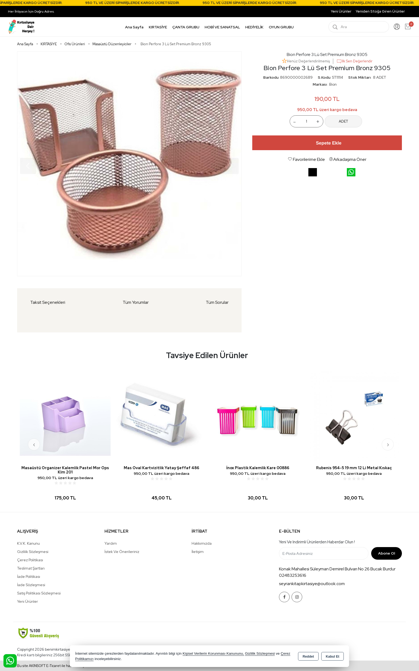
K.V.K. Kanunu (28, 543)
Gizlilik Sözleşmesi (32, 551)
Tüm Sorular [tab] (217, 302)
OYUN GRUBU (281, 27)
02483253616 (292, 575)
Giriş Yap (397, 26)
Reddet (308, 656)
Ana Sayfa (134, 27)
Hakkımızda (202, 543)
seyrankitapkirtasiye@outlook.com (312, 583)
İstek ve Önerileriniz (121, 551)
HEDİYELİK (254, 27)
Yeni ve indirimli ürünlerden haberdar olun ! (317, 542)
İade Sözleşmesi (31, 584)
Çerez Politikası (30, 560)
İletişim (198, 551)
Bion (333, 84)
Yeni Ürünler (27, 601)
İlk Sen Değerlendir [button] (354, 61)
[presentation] (34, 444)
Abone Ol (386, 553)
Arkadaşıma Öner (347, 159)
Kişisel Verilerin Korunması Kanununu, (213, 653)
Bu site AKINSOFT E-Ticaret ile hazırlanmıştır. (52, 666)
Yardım (110, 543)
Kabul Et (332, 656)
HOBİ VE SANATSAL (222, 27)
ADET (343, 121)
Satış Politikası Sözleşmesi (39, 593)
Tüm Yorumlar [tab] (136, 302)
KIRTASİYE (158, 27)
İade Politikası (28, 576)
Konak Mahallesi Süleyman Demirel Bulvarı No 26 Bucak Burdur (337, 569)
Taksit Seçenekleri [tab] (47, 302)
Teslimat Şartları (31, 568)
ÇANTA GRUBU (185, 27)
